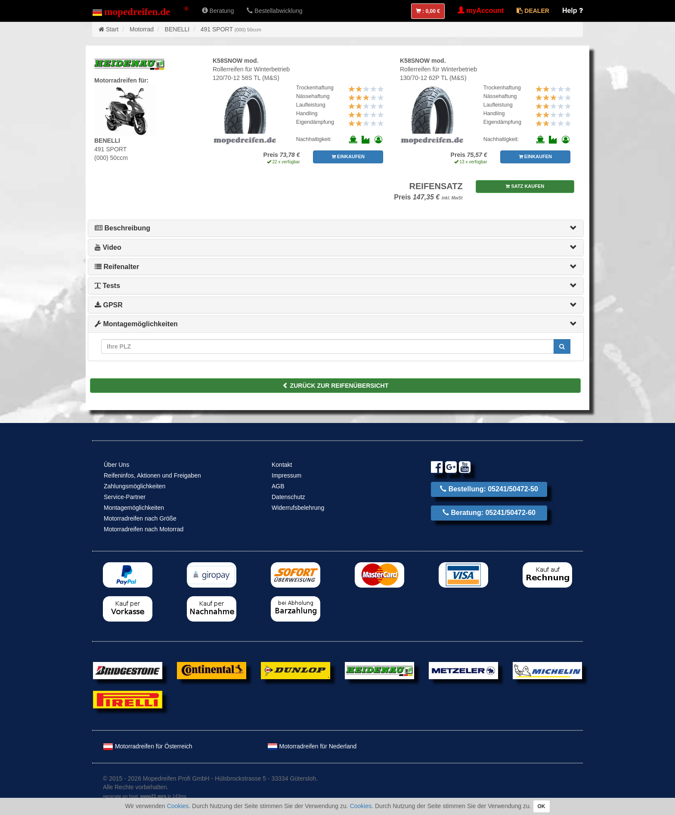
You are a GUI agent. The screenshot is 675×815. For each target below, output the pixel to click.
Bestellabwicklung (274, 10)
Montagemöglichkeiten (136, 324)
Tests (107, 285)
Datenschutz (288, 496)
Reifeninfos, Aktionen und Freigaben (152, 475)
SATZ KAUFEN (524, 186)
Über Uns (116, 464)
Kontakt (282, 464)
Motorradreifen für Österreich (147, 746)
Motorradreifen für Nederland (312, 746)
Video (108, 247)
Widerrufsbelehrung (298, 507)
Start (112, 29)
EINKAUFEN (348, 156)
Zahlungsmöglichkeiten (134, 486)
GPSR (109, 305)
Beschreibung (122, 228)
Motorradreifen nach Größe (140, 518)
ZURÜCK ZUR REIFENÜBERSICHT (335, 385)
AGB (278, 486)
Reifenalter (117, 266)
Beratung (218, 10)
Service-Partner (125, 496)
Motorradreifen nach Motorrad (143, 529)
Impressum (286, 475)
